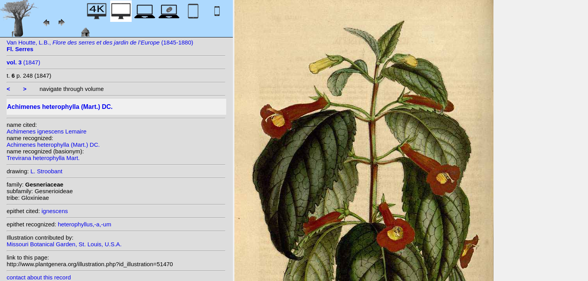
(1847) (23, 62)
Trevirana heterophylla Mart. (43, 158)
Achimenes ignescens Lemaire (46, 131)
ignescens (54, 211)
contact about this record (39, 277)
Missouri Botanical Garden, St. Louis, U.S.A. (64, 244)
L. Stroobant (46, 171)
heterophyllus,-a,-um (84, 224)
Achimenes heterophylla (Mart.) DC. (53, 144)
